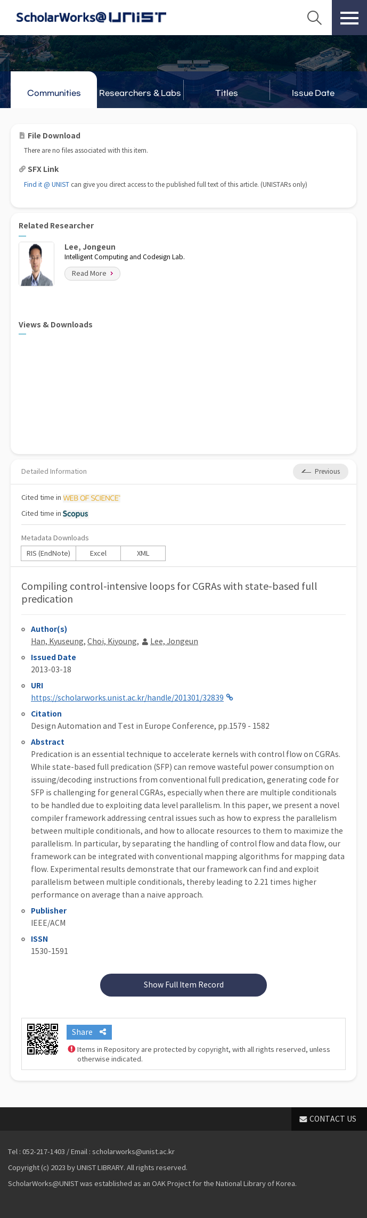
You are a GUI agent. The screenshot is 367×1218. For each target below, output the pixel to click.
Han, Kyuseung (57, 641)
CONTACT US (332, 1119)
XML (143, 553)
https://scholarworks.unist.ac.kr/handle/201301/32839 (127, 698)
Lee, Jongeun (174, 641)
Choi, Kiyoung (112, 641)
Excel (98, 553)
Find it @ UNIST (46, 184)
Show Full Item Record (184, 985)
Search (314, 17)
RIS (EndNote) (48, 553)
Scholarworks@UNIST (91, 17)
